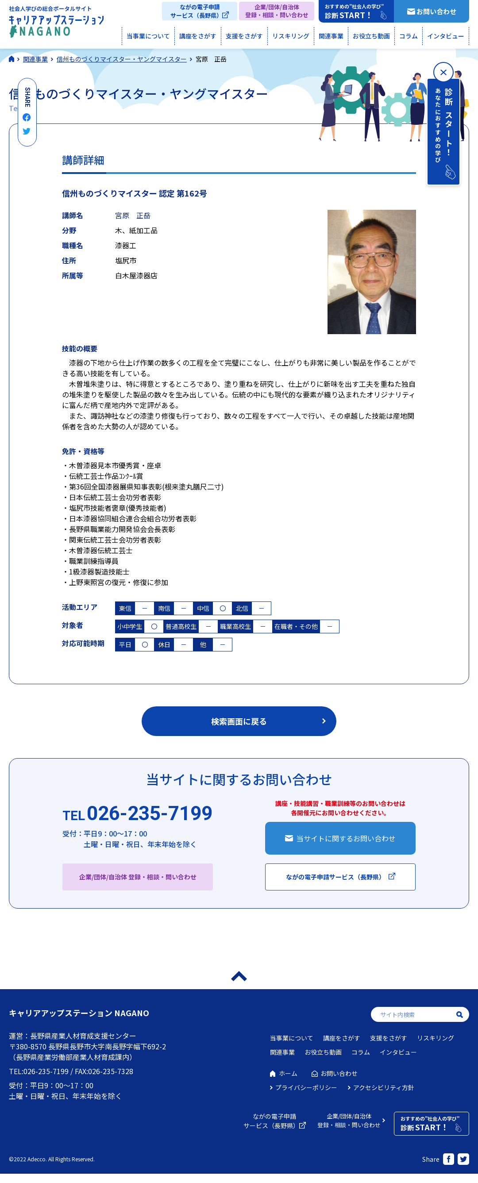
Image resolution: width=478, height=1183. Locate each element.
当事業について (148, 35)
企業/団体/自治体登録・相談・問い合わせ (276, 11)
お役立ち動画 (371, 35)
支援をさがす (244, 35)
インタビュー (445, 35)
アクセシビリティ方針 (383, 1087)
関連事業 (331, 35)
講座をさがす (197, 35)
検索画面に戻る (239, 721)
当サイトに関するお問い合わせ (346, 838)
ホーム (288, 1073)
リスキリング (290, 35)
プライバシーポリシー (306, 1087)
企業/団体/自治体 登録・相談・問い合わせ (138, 876)
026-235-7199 (137, 814)
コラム (408, 35)
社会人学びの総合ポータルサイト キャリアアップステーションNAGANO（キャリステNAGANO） (56, 23)
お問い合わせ (436, 11)
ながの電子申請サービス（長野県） (196, 11)
